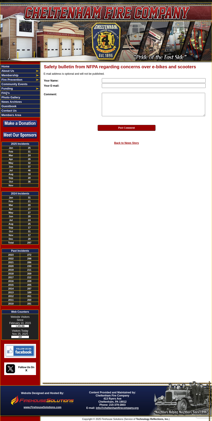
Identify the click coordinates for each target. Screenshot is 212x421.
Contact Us (9, 110)
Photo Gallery (10, 97)
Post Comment (126, 127)
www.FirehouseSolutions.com (42, 407)
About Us (7, 70)
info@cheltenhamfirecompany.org (117, 408)
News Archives (11, 101)
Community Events (14, 84)
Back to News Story (126, 143)
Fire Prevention (11, 79)
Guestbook (9, 106)
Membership (9, 75)
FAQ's (5, 93)
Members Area (11, 115)
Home (5, 66)
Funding (7, 88)
